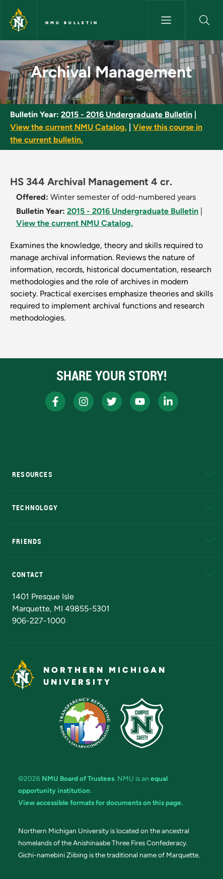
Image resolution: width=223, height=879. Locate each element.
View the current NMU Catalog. (68, 127)
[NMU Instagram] (83, 401)
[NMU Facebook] (55, 401)
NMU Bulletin (72, 22)
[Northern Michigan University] (18, 20)
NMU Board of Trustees (78, 778)
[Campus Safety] (142, 723)
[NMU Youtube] (140, 401)
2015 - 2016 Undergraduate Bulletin (126, 114)
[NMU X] (112, 401)
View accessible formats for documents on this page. (100, 802)
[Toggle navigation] (166, 20)
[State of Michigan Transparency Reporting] (84, 723)
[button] (204, 20)
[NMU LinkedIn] (168, 401)
